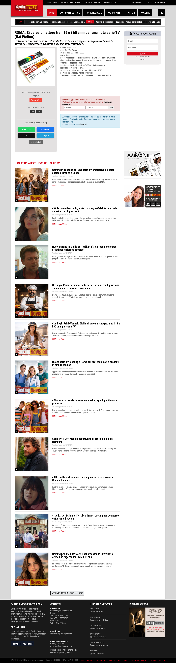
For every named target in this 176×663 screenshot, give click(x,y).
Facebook (45, 130)
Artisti (131, 13)
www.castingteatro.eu (99, 637)
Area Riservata (110, 3)
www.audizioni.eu (98, 654)
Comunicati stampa (59, 641)
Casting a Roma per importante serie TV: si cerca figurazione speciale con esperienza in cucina (85, 287)
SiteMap (153, 660)
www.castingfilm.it (98, 612)
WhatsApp (26, 130)
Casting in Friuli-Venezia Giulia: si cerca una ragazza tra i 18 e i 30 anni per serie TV (86, 325)
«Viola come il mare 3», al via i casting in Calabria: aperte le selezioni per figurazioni (84, 210)
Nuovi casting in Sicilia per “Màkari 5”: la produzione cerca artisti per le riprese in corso (84, 248)
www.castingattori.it (98, 628)
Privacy (103, 660)
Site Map (162, 660)
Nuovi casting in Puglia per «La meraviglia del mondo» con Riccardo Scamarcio (52, 22)
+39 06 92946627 (138, 2)
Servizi (56, 3)
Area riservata (92, 660)
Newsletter (75, 3)
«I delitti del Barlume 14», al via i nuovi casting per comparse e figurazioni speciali (85, 517)
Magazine (145, 13)
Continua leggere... (60, 186)
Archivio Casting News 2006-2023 (67, 593)
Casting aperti (114, 13)
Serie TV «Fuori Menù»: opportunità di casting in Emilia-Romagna (82, 440)
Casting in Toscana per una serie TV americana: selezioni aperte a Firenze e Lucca (134, 22)
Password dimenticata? (142, 57)
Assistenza (87, 3)
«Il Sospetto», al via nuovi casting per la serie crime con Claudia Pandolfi (82, 479)
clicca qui (83, 124)
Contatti (97, 3)
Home (49, 3)
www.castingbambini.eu (100, 620)
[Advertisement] (85, 84)
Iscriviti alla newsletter (23, 644)
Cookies (112, 660)
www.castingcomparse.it (100, 645)
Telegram (45, 136)
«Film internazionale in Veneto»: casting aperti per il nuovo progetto (84, 402)
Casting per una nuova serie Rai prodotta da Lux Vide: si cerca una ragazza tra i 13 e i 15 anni (82, 555)
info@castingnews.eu (157, 2)
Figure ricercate (94, 13)
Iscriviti (64, 3)
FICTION (93, 22)
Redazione (55, 608)
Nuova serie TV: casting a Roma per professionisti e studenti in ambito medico (85, 363)
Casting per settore (70, 13)
